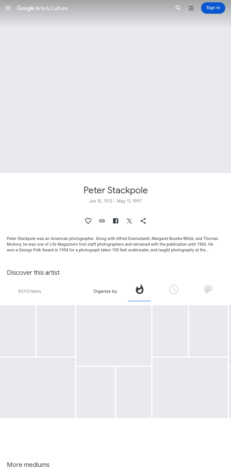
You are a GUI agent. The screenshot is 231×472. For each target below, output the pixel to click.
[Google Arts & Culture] (93, 8)
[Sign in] (213, 8)
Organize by (105, 291)
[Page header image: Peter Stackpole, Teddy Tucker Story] (115, 86)
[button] (8, 8)
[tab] (139, 291)
